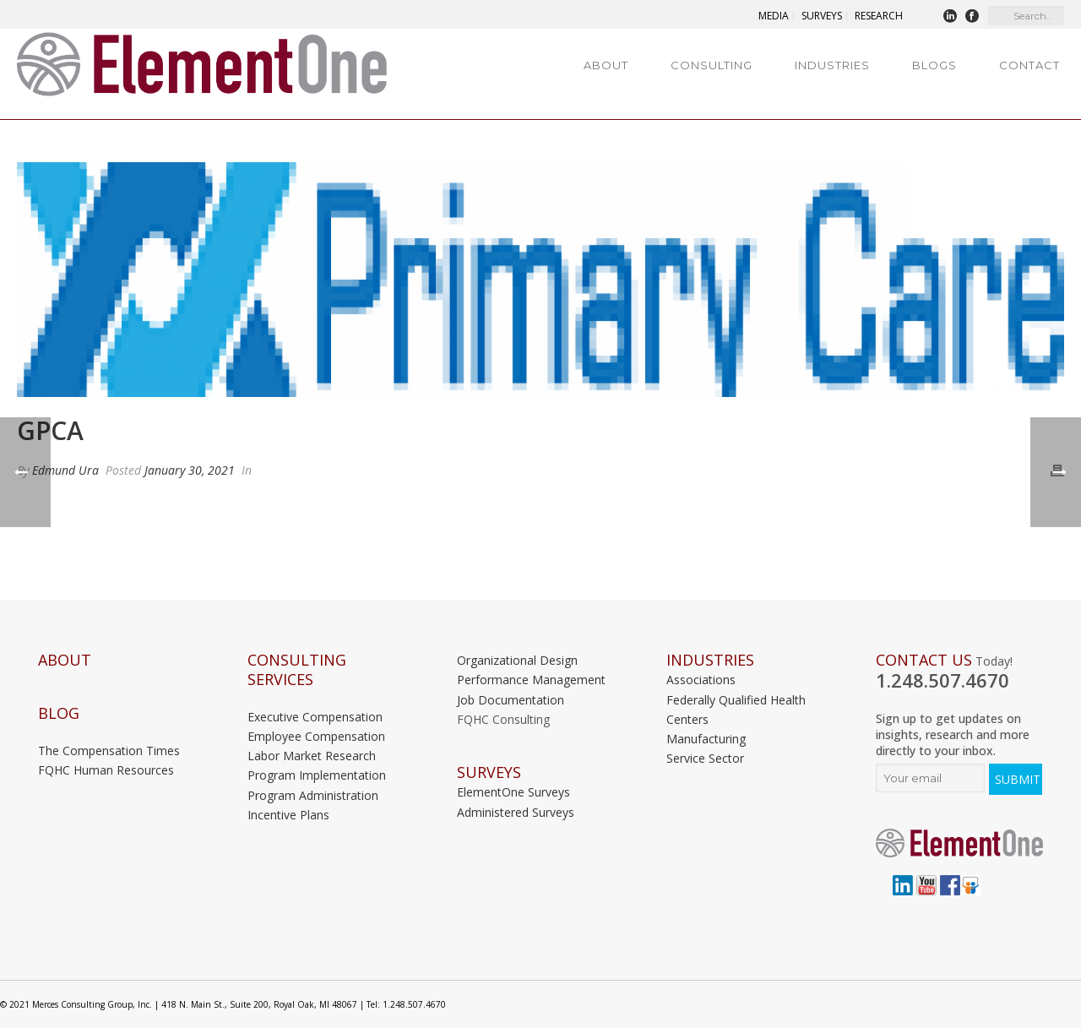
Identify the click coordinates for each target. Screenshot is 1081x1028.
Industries (832, 65)
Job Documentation (510, 700)
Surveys (489, 772)
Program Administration (312, 795)
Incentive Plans (288, 815)
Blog (58, 713)
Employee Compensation (316, 736)
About (606, 65)
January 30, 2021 (189, 470)
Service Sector (705, 758)
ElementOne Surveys (513, 792)
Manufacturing (706, 739)
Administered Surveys (515, 812)
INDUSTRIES (710, 660)
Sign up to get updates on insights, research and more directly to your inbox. (952, 734)
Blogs (934, 65)
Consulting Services (296, 669)
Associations (701, 680)
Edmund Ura (65, 470)
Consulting (711, 65)
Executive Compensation (315, 717)
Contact (1029, 65)
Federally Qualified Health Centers (736, 709)
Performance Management (531, 680)
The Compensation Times (109, 750)
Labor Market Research (311, 756)
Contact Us (924, 660)
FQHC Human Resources (106, 770)
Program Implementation (316, 775)
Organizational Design (517, 660)
